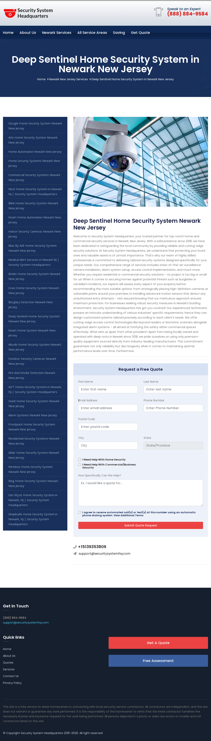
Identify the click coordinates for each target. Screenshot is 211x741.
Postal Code (86, 419)
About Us (28, 32)
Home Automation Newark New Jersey (35, 151)
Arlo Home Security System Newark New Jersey (32, 139)
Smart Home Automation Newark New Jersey (34, 219)
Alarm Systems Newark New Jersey (32, 415)
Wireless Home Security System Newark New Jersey (30, 469)
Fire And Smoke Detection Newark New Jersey (31, 375)
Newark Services (56, 32)
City (81, 438)
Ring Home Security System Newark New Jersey (33, 483)
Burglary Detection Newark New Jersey (30, 304)
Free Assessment (158, 660)
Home (8, 32)
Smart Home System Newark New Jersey (32, 332)
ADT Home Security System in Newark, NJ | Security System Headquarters (35, 389)
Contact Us (11, 676)
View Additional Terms (128, 515)
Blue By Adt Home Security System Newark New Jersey (32, 247)
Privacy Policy (12, 683)
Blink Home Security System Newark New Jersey (33, 205)
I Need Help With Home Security (104, 459)
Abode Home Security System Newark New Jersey (34, 346)
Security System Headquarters (42, 733)
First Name (85, 382)
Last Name (151, 382)
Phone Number (154, 400)
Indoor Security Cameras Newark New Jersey (34, 233)
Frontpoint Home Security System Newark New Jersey (31, 426)
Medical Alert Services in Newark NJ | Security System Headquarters (33, 262)
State (147, 438)
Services (9, 669)
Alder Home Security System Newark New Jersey (33, 455)
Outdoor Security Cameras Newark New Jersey (32, 361)
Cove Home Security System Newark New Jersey (33, 290)
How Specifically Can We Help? (99, 475)
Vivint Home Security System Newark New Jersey (33, 403)
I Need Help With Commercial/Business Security (109, 466)
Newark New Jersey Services (68, 79)
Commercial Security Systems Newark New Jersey (34, 177)
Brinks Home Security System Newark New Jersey (34, 276)
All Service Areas (92, 32)
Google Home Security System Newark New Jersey (35, 125)
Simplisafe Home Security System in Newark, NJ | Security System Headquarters (32, 519)
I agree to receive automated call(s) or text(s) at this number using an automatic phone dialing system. (139, 514)
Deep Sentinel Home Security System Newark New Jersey (34, 318)
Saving (119, 32)
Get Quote (140, 32)
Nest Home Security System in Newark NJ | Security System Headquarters (35, 191)
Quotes (8, 663)
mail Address (87, 400)
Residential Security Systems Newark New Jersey (33, 440)
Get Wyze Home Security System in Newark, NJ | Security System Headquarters (32, 500)
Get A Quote (158, 642)
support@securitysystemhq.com (104, 553)
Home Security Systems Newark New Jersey (34, 163)
